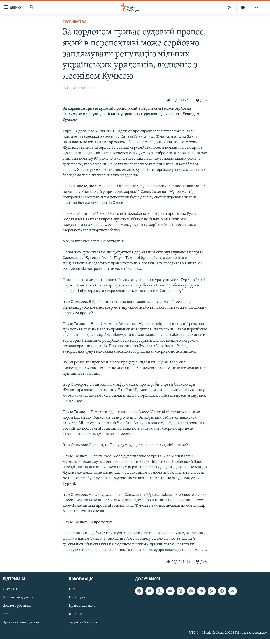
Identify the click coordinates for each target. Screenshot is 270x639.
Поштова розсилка (17, 606)
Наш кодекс (78, 597)
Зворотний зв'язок (83, 622)
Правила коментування (21, 622)
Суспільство (74, 22)
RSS (6, 614)
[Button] (178, 100)
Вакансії (75, 614)
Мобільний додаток (18, 597)
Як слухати (11, 589)
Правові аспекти (82, 606)
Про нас (75, 589)
